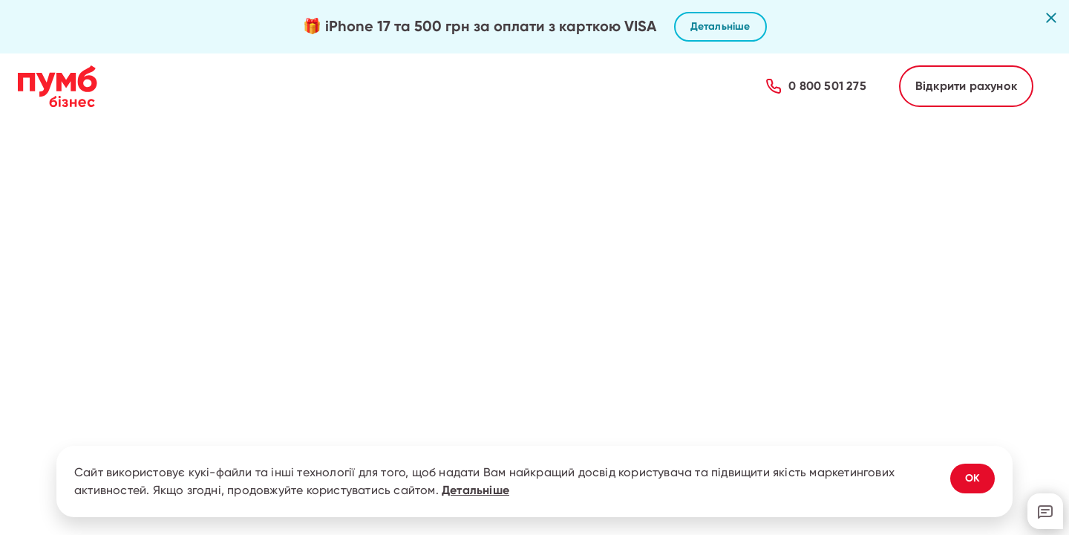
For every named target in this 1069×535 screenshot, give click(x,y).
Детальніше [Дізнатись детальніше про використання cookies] (475, 490)
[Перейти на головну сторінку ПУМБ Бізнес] (57, 86)
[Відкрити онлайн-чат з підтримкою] (1045, 511)
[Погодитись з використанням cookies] (972, 478)
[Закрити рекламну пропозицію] (1051, 18)
